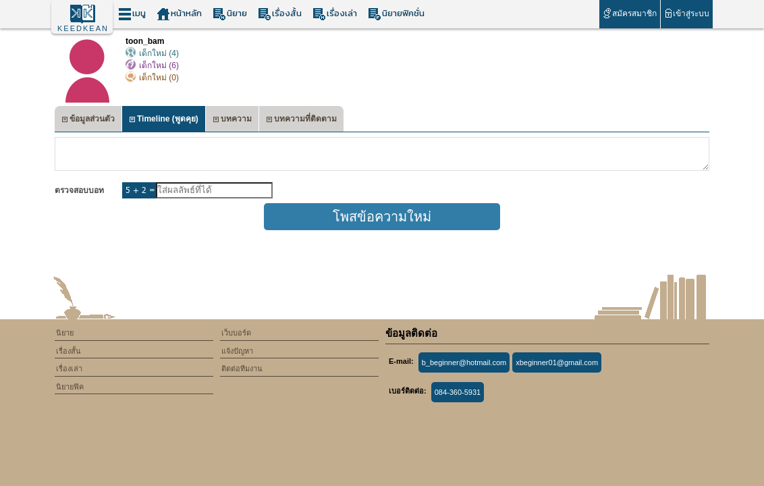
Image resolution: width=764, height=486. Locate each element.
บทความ (232, 120)
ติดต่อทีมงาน (242, 368)
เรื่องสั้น (280, 14)
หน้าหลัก (179, 14)
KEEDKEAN (83, 28)
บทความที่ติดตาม (301, 120)
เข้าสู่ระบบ (686, 13)
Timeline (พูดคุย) (163, 120)
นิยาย (230, 14)
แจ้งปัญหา (237, 351)
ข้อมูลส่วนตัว (88, 120)
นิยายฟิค (70, 387)
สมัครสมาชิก (629, 13)
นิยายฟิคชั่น (396, 14)
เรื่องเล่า (334, 14)
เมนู (132, 14)
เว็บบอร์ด (236, 333)
